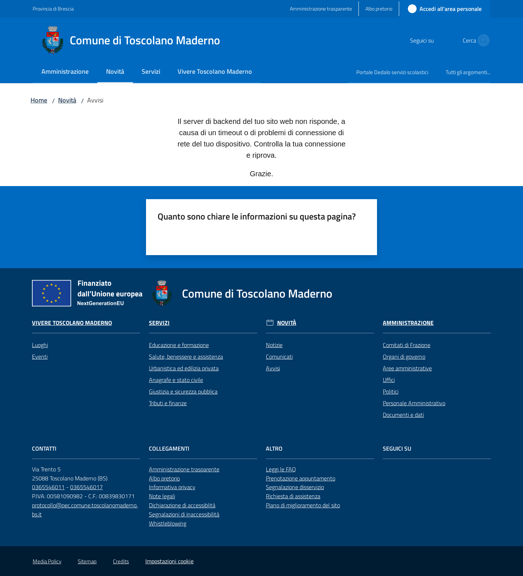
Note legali (162, 496)
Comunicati (279, 356)
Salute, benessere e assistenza (186, 356)
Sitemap (87, 561)
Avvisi (273, 368)
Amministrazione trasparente (184, 469)
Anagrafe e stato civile (176, 379)
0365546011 (48, 487)
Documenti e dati (403, 414)
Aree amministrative (407, 368)
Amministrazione (408, 323)
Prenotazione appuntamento (300, 478)
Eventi (40, 356)
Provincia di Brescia (53, 8)
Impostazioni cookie (169, 561)
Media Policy (47, 561)
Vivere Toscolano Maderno (72, 323)
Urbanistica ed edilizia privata (184, 368)
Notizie (274, 345)
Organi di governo (404, 356)
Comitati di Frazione (406, 345)
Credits (121, 561)
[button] (481, 40)
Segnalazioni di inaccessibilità (184, 514)
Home (39, 100)
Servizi (159, 323)
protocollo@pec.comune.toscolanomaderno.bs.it (85, 510)
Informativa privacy (172, 487)
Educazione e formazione (179, 345)
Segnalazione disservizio (295, 487)
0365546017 (86, 487)
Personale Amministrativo (414, 403)
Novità (67, 100)
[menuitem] (65, 72)
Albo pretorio (164, 478)
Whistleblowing (167, 523)
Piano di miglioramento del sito (303, 505)
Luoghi (40, 345)
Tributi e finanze (168, 403)
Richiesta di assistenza (293, 496)
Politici (390, 391)
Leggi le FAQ (281, 469)
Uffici (389, 379)
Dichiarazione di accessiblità (182, 505)
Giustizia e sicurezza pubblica (183, 391)
